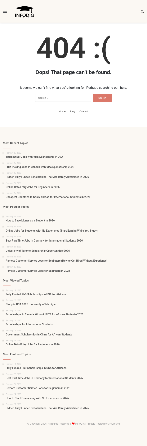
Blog (72, 111)
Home (62, 111)
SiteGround (113, 423)
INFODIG (80, 423)
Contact (83, 111)
